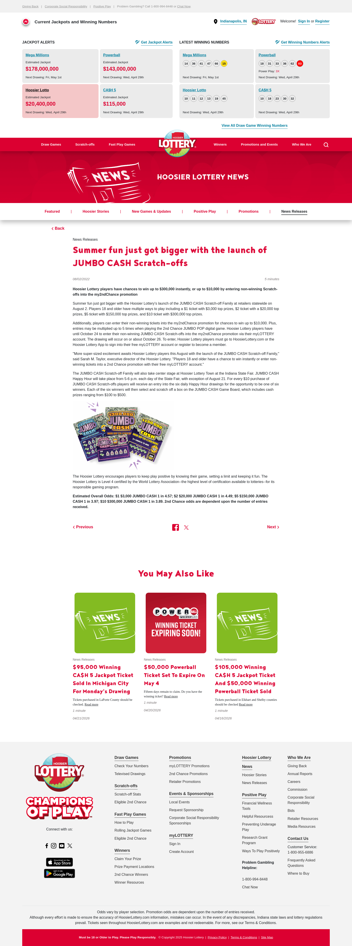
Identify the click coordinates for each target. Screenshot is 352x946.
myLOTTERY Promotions (189, 766)
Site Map (267, 937)
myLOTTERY (181, 835)
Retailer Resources (303, 819)
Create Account (181, 852)
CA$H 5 (109, 90)
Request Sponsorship (186, 810)
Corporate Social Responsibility (66, 6)
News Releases (294, 211)
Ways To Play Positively (261, 851)
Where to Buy (298, 873)
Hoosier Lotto (37, 90)
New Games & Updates (151, 211)
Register (322, 21)
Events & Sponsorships (191, 793)
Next (271, 527)
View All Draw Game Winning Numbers (255, 125)
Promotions (249, 211)
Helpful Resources (256, 816)
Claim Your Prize (127, 859)
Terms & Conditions (244, 937)
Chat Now (183, 6)
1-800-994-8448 (255, 879)
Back (59, 228)
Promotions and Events (259, 144)
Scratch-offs (85, 144)
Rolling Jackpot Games (133, 830)
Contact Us (298, 838)
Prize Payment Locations (134, 867)
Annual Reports (300, 774)
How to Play (124, 822)
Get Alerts (157, 42)
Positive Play (102, 6)
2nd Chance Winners (131, 874)
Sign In (304, 21)
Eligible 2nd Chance (130, 802)
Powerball (111, 55)
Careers (294, 782)
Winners (220, 144)
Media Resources (302, 826)
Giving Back (30, 6)
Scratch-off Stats (127, 794)
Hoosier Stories (96, 211)
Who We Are (301, 144)
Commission (297, 789)
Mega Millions (37, 55)
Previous (84, 527)
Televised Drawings (129, 774)
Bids (291, 811)
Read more (91, 704)
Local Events (179, 802)
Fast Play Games (122, 144)
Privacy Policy (217, 937)
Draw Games (51, 144)
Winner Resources (129, 882)
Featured (52, 211)
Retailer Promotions (185, 782)
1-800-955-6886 (300, 852)
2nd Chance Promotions (188, 774)
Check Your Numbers (131, 766)
